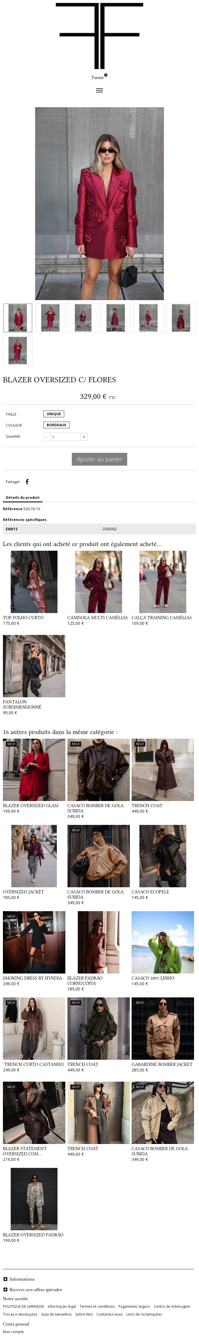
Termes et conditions (97, 1306)
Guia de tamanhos (56, 1314)
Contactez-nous (110, 1314)
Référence (12, 508)
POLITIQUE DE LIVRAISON (23, 1306)
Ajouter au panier (99, 459)
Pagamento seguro (134, 1306)
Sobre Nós (84, 1314)
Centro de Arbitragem (172, 1306)
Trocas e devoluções (20, 1314)
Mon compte (13, 1331)
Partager (27, 482)
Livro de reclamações (144, 1314)
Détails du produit (23, 497)
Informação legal (62, 1306)
